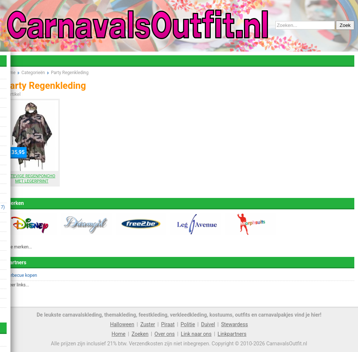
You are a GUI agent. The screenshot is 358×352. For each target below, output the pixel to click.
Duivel (208, 324)
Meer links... (17, 284)
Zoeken (139, 334)
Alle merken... (19, 247)
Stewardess (234, 324)
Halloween (122, 324)
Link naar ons (196, 334)
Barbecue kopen (21, 275)
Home (118, 334)
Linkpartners (232, 334)
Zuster (147, 324)
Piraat (168, 324)
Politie (187, 324)
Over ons (165, 334)
